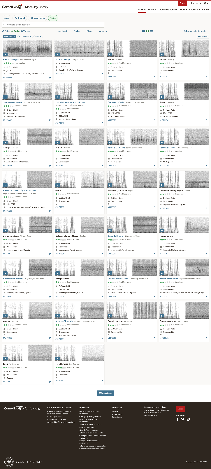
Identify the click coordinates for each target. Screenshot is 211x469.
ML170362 (112, 254)
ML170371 (112, 166)
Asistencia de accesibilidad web (156, 410)
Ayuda (205, 9)
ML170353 (112, 338)
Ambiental (20, 18)
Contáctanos (117, 417)
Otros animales (37, 18)
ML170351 (7, 382)
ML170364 (59, 254)
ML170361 (164, 254)
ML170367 (112, 207)
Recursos (153, 9)
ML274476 (59, 74)
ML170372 (59, 166)
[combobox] (55, 24)
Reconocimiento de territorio (155, 407)
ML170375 (112, 120)
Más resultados (105, 393)
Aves (6, 18)
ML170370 (164, 166)
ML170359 (59, 296)
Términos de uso (150, 416)
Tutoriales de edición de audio (91, 433)
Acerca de (194, 9)
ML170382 (7, 120)
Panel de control (168, 9)
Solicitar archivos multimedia (90, 424)
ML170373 (7, 166)
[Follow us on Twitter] (182, 419)
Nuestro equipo (118, 414)
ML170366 (164, 208)
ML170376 (59, 123)
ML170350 (59, 381)
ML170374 (164, 120)
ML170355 (7, 338)
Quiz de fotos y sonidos (88, 430)
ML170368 (59, 207)
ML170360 (7, 297)
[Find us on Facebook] (177, 419)
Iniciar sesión (195, 3)
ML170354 (59, 339)
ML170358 (112, 297)
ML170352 (164, 338)
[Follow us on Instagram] (188, 419)
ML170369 (7, 211)
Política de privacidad (152, 413)
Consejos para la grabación (90, 417)
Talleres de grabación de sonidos (92, 446)
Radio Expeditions (54, 417)
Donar (183, 3)
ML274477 (7, 78)
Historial (115, 411)
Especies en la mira (86, 427)
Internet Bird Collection (56, 419)
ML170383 (164, 76)
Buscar (142, 9)
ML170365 (7, 254)
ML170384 (112, 76)
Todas (53, 18)
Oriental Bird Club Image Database (61, 422)
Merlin (183, 9)
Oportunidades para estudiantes (92, 449)
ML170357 (164, 297)
